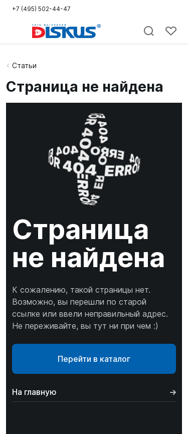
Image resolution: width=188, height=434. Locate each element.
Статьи (24, 65)
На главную (94, 392)
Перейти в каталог (94, 359)
